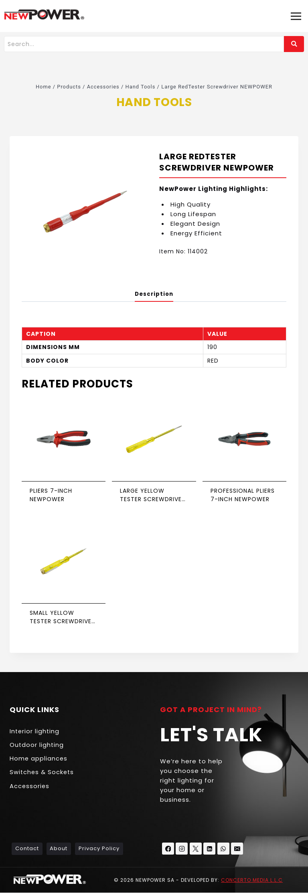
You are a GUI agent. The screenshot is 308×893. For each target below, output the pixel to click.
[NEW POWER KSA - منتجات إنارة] (44, 14)
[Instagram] (182, 849)
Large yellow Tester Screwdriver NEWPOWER (152, 495)
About (58, 849)
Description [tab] (154, 294)
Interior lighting (35, 731)
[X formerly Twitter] (196, 849)
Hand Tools (154, 101)
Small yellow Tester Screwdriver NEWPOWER (62, 617)
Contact (27, 849)
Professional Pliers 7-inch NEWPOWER (243, 495)
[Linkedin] (210, 849)
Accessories (30, 787)
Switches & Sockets (42, 773)
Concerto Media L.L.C (252, 880)
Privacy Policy (99, 849)
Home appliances (39, 759)
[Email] (237, 849)
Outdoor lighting (37, 745)
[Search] (144, 44)
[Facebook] (168, 849)
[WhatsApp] (223, 849)
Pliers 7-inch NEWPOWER (51, 495)
